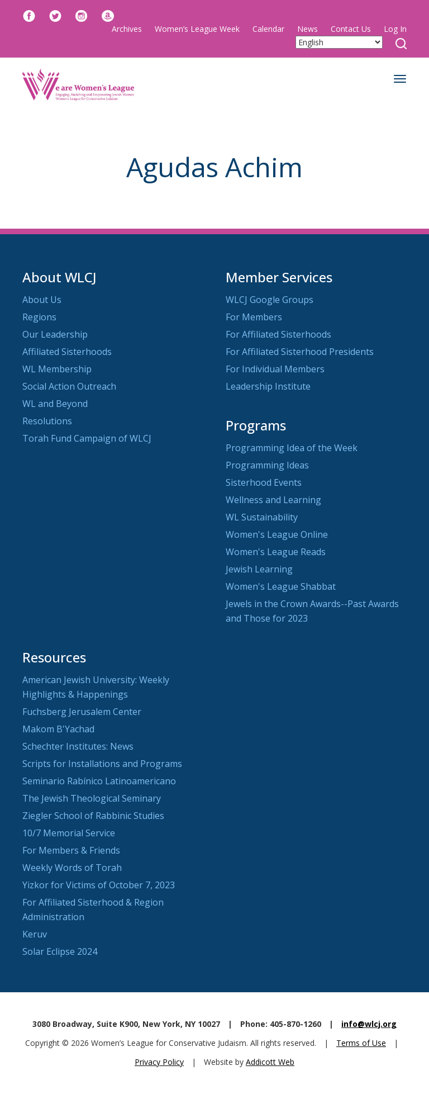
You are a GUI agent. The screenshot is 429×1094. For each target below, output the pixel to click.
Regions (39, 317)
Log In (395, 28)
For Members (254, 317)
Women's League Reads (276, 552)
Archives (127, 28)
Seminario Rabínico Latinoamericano (99, 781)
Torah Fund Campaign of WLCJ (86, 438)
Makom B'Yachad (58, 729)
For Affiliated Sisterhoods (278, 334)
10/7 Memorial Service (68, 833)
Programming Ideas (267, 465)
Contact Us (351, 28)
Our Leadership (55, 334)
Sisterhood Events (264, 482)
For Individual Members (275, 369)
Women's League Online (277, 534)
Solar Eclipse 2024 (59, 951)
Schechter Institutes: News (78, 746)
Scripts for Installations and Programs (102, 763)
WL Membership (57, 369)
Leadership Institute (268, 386)
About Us (41, 299)
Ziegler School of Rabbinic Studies (93, 815)
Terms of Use (361, 1043)
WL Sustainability (262, 517)
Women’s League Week (197, 28)
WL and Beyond (55, 403)
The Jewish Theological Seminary (91, 798)
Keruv (34, 934)
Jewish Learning (259, 569)
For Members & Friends (71, 850)
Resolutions (47, 421)
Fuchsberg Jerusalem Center (81, 711)
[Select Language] (339, 42)
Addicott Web (270, 1062)
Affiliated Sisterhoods (67, 351)
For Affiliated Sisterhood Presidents (300, 351)
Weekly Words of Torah (72, 867)
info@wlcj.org (369, 1024)
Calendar (268, 28)
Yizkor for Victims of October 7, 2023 (98, 885)
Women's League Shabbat (281, 586)
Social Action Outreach (69, 386)
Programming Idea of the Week (292, 448)
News (307, 28)
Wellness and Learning (273, 500)
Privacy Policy (159, 1062)
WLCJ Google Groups (269, 299)
